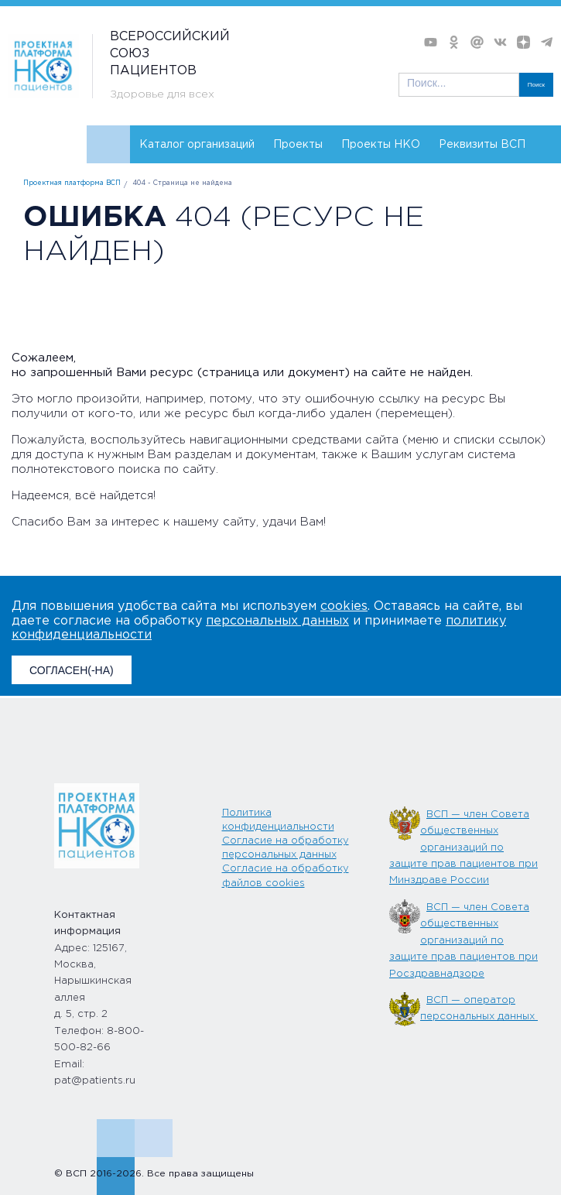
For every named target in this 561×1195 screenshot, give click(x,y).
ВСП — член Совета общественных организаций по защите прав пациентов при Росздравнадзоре (463, 940)
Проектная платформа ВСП (72, 183)
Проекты (298, 144)
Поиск (536, 84)
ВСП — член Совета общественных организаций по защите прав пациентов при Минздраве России (463, 847)
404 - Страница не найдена (182, 183)
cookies (344, 606)
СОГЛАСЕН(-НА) (71, 670)
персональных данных (277, 621)
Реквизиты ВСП (482, 144)
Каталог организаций (197, 144)
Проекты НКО (380, 144)
